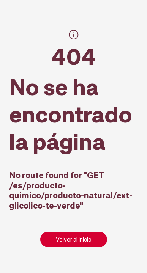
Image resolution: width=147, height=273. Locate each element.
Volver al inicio (74, 239)
